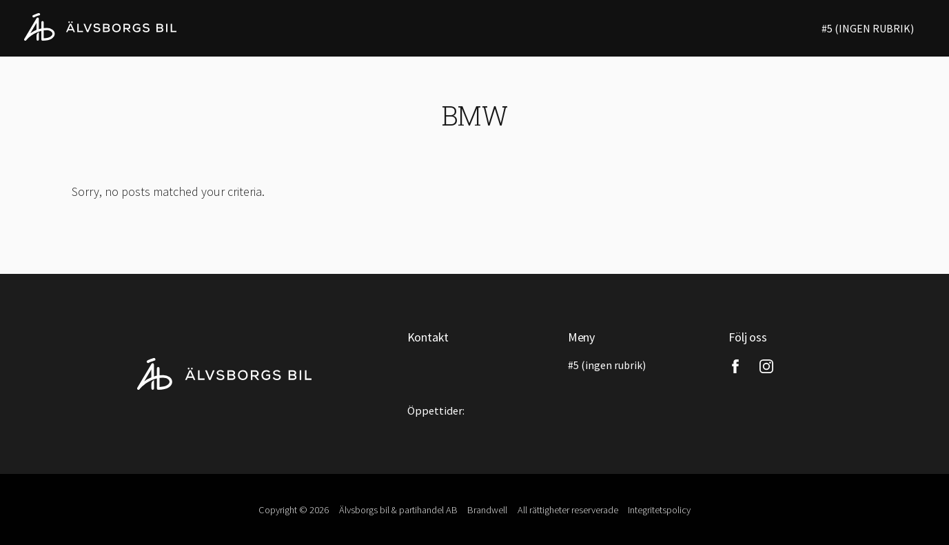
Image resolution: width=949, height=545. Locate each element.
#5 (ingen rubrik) (868, 28)
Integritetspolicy (659, 510)
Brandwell (487, 510)
